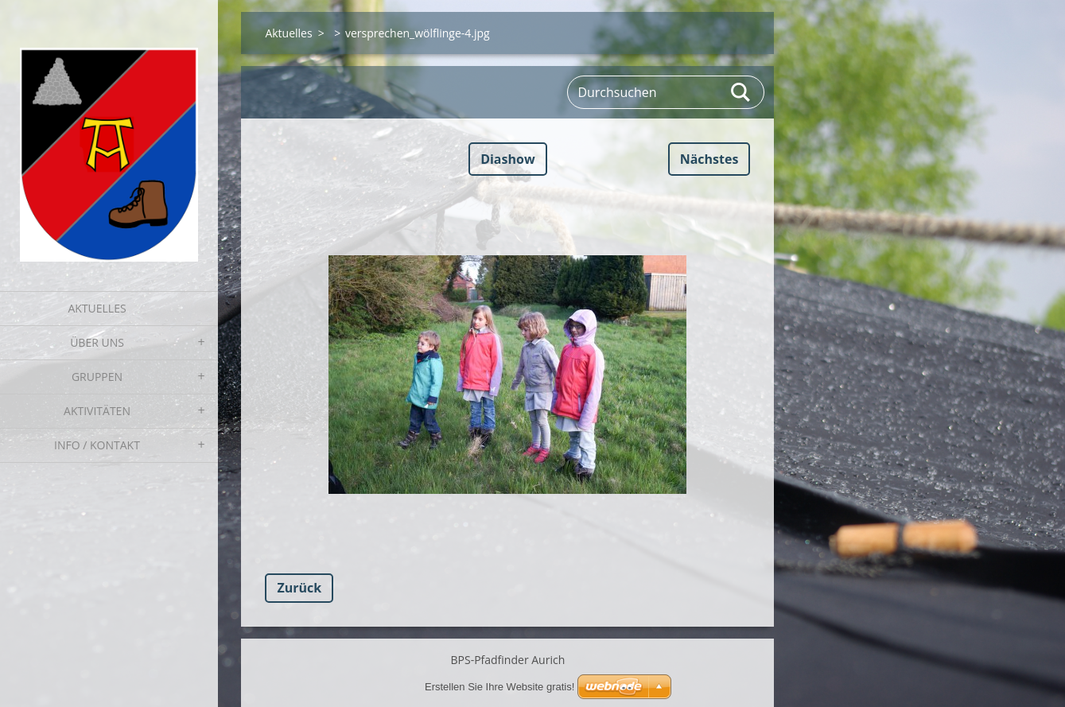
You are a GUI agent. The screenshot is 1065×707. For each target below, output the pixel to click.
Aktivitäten (97, 410)
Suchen (741, 92)
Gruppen (97, 376)
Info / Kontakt (97, 445)
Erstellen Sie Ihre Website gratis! (499, 687)
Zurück (299, 587)
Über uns (97, 342)
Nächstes (709, 159)
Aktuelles (97, 308)
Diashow (507, 159)
